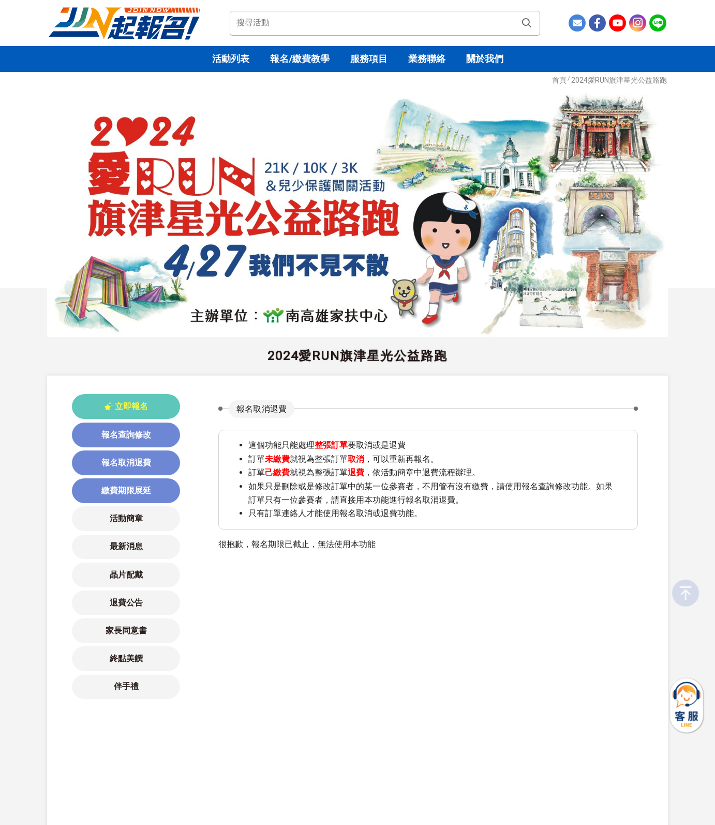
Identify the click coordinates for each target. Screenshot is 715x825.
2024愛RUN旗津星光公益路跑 (619, 80)
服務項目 (369, 58)
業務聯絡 (426, 58)
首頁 (559, 80)
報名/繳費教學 (300, 58)
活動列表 (230, 58)
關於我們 (484, 58)
